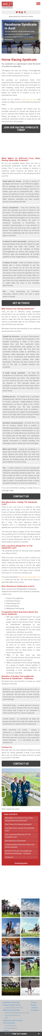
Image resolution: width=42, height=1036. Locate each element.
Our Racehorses (9, 1023)
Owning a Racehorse (12, 1015)
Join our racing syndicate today (21, 128)
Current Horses (10, 1025)
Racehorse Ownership (11, 1010)
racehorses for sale (29, 99)
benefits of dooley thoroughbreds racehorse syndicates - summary (18, 852)
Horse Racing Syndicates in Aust (17, 1013)
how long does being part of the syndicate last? (18, 835)
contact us (9, 857)
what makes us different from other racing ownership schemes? (19, 819)
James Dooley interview (14, 1008)
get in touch (21, 303)
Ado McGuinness (11, 1033)
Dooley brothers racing (11, 1005)
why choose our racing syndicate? (18, 824)
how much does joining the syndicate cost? (19, 829)
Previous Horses (11, 1028)
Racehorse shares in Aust (12, 1020)
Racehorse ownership (11, 1002)
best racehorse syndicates (15, 841)
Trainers (6, 1031)
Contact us (21, 496)
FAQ (6, 1018)
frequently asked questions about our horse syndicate (19, 846)
